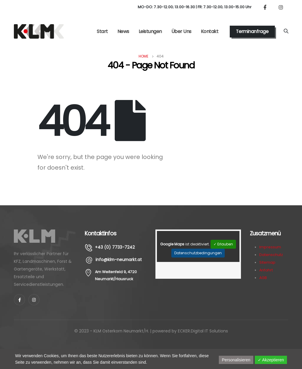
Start (102, 31)
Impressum (270, 247)
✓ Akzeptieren (271, 359)
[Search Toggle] (286, 31)
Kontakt (210, 31)
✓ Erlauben (223, 244)
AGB (263, 277)
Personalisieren (236, 359)
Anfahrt (266, 270)
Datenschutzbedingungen (198, 252)
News (123, 31)
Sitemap (267, 262)
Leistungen (150, 31)
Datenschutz (271, 254)
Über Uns (181, 31)
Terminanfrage (252, 31)
